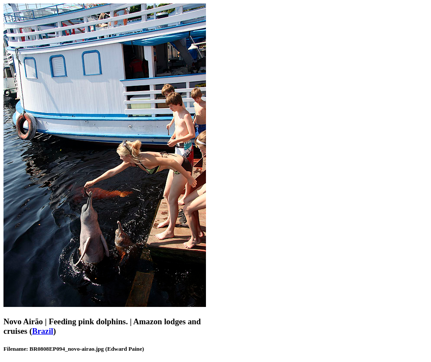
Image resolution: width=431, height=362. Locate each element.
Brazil (42, 331)
